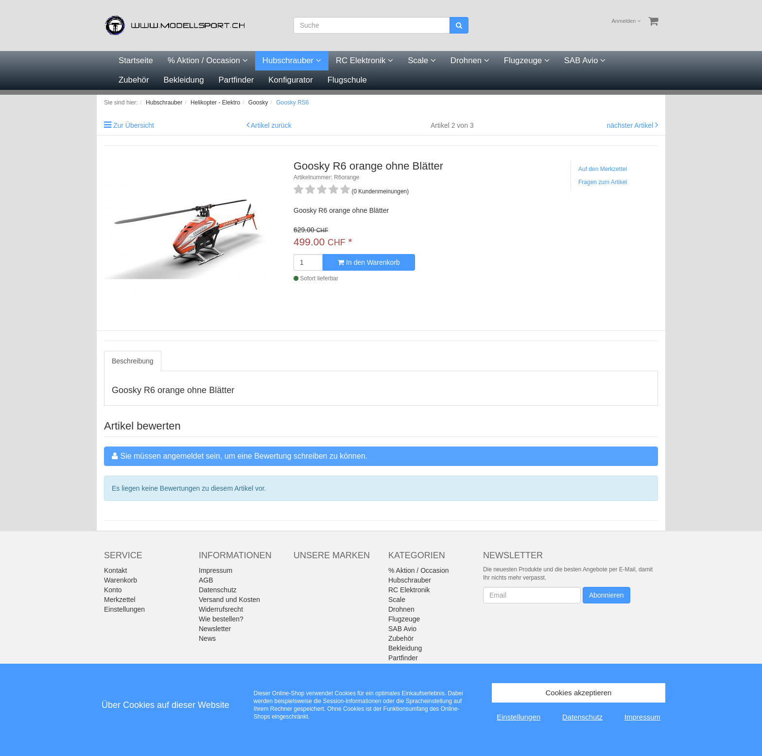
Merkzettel (120, 599)
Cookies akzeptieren (579, 692)
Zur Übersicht (133, 125)
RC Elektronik (364, 60)
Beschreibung (133, 361)
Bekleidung (184, 80)
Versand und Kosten (229, 599)
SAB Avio (585, 60)
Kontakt (115, 570)
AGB (206, 580)
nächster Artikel (630, 125)
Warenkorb (120, 580)
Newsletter (215, 629)
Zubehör (134, 80)
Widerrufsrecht (221, 609)
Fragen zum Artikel (602, 182)
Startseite (136, 60)
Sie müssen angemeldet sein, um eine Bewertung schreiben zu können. (243, 456)
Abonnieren (606, 595)
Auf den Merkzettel (602, 169)
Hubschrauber (291, 60)
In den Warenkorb (369, 262)
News (207, 638)
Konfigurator (290, 80)
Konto (113, 590)
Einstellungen (124, 609)
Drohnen (469, 60)
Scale (422, 60)
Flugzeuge (527, 60)
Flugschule (347, 80)
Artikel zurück (271, 125)
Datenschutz (218, 590)
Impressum (215, 570)
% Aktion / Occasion (208, 60)
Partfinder (236, 80)
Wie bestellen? (221, 619)
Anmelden (626, 21)
